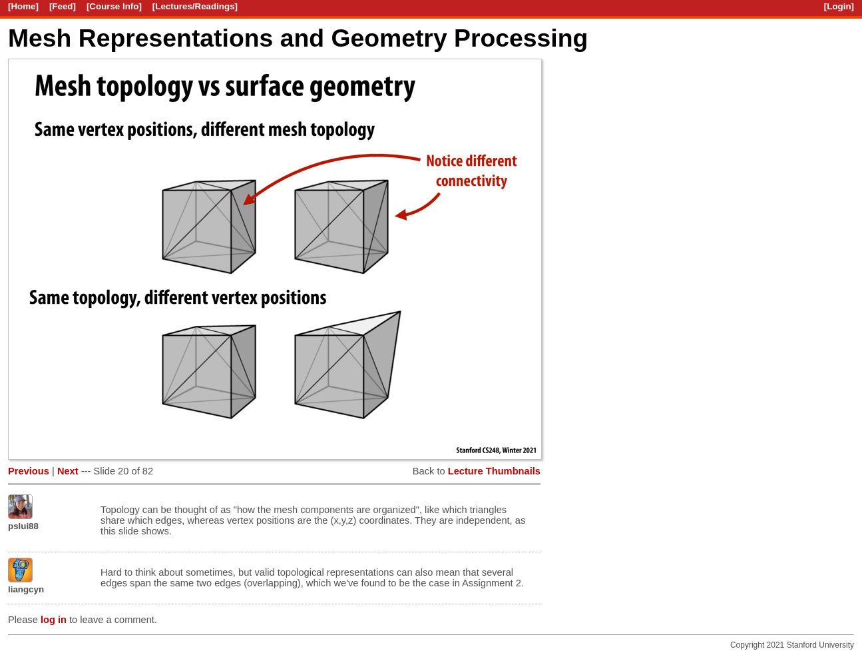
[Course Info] (114, 6)
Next (68, 471)
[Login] (839, 6)
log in (54, 619)
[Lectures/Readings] (195, 6)
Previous (28, 471)
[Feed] (62, 6)
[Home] (23, 6)
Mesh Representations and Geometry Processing (298, 38)
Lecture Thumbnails (494, 471)
